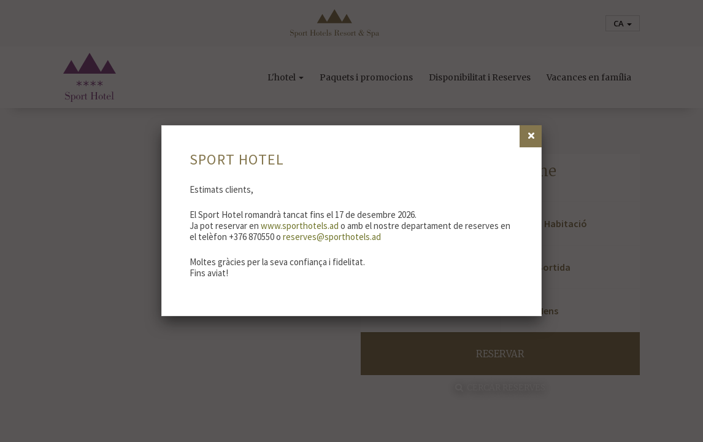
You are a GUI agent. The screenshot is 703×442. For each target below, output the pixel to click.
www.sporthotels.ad (300, 225)
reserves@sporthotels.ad (332, 236)
